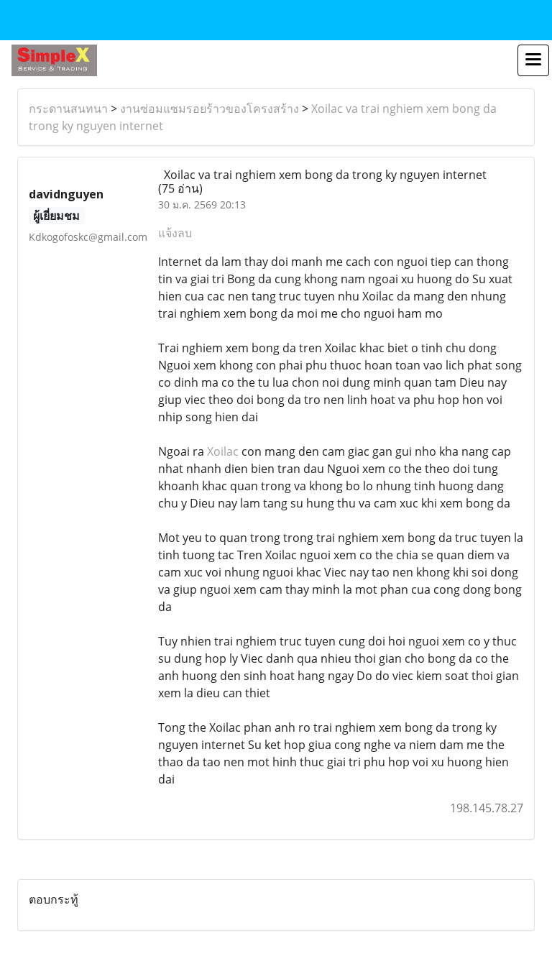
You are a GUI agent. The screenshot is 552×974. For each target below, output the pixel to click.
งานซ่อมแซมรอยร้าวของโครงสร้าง (209, 108)
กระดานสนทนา (68, 108)
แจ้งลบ (175, 233)
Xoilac (223, 451)
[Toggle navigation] (533, 60)
